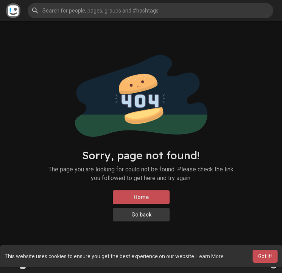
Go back (141, 215)
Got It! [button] (265, 256)
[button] (150, 10)
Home (141, 197)
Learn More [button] (210, 256)
